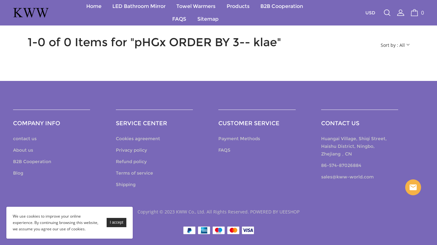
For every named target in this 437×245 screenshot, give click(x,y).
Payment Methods (239, 138)
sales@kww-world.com (347, 177)
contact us (25, 138)
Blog (19, 173)
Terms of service (134, 173)
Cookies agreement (138, 138)
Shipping (126, 184)
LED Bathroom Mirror (139, 6)
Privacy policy (131, 150)
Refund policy (131, 161)
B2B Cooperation (281, 6)
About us (24, 150)
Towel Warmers (195, 6)
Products (238, 6)
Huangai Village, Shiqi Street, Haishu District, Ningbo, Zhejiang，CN (353, 146)
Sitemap (208, 19)
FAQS (180, 19)
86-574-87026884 (341, 165)
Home (94, 6)
